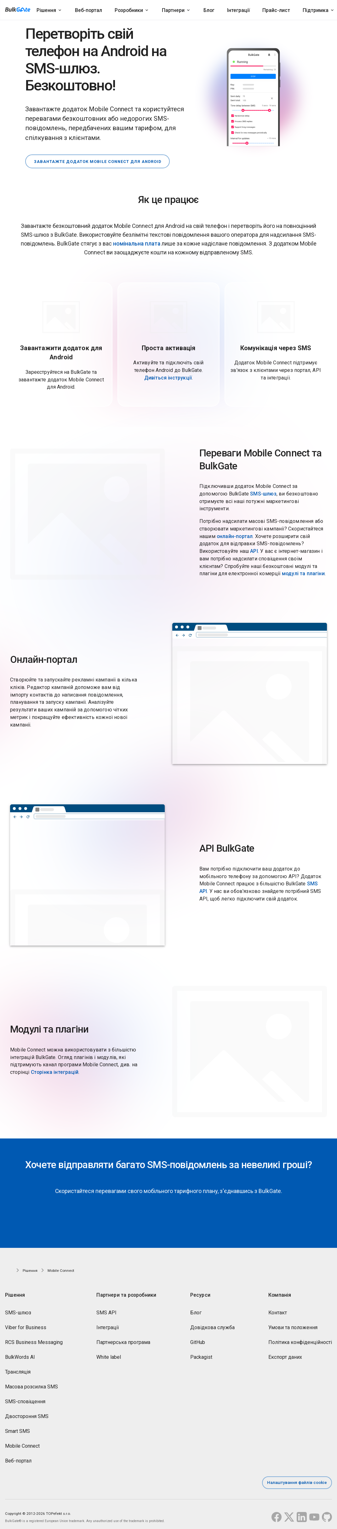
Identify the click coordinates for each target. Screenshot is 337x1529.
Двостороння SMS (27, 1412)
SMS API (106, 1309)
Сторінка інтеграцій (54, 1068)
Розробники (129, 10)
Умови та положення (292, 1323)
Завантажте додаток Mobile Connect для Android (100, 156)
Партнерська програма (123, 1338)
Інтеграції (238, 10)
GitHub (197, 1338)
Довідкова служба (212, 1323)
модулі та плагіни (303, 569)
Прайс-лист (276, 10)
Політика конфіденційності (300, 1338)
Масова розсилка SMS (31, 1383)
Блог (208, 10)
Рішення (46, 10)
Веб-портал (88, 10)
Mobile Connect (22, 1442)
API (254, 547)
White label (108, 1353)
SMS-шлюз (263, 489)
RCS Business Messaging (34, 1338)
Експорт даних (285, 1353)
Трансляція (18, 1368)
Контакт (277, 1309)
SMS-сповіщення (25, 1397)
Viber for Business (25, 1323)
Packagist (201, 1353)
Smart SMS (17, 1427)
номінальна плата (136, 239)
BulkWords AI (20, 1353)
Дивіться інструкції (168, 373)
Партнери (173, 10)
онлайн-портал (235, 532)
